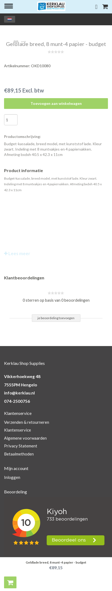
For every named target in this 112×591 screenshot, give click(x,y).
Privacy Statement (20, 445)
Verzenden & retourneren (26, 422)
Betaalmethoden (19, 453)
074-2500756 (17, 401)
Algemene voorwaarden (25, 438)
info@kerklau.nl (19, 392)
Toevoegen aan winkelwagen (56, 103)
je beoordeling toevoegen (56, 318)
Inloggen (12, 477)
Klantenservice (17, 430)
